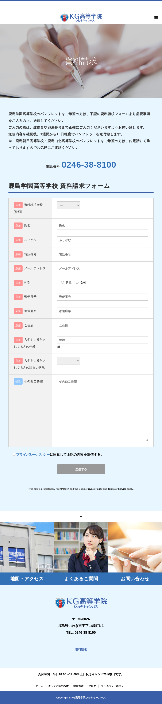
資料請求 (81, 649)
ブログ (92, 686)
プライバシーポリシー (33, 454)
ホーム (39, 686)
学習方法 (78, 686)
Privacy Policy (95, 489)
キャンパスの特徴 (58, 686)
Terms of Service (117, 489)
